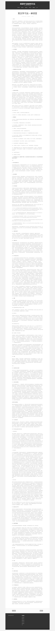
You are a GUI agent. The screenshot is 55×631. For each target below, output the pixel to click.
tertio (32, 16)
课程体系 (26, 7)
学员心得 (30, 7)
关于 (37, 7)
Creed (14, 610)
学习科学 (18, 7)
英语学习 (22, 7)
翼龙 (41, 610)
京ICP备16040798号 (11, 615)
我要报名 (34, 7)
